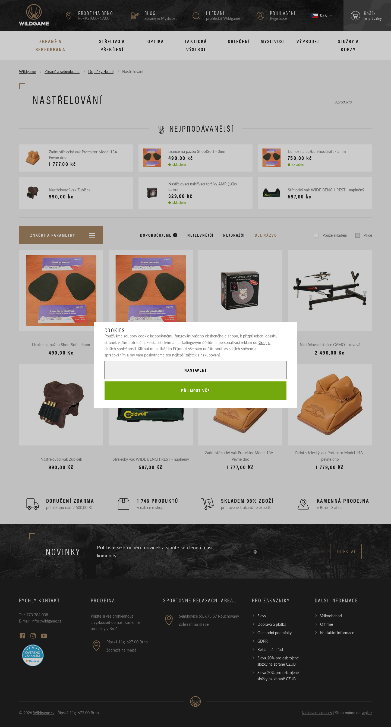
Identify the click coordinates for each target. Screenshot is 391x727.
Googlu (264, 342)
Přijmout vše (195, 390)
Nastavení (195, 370)
